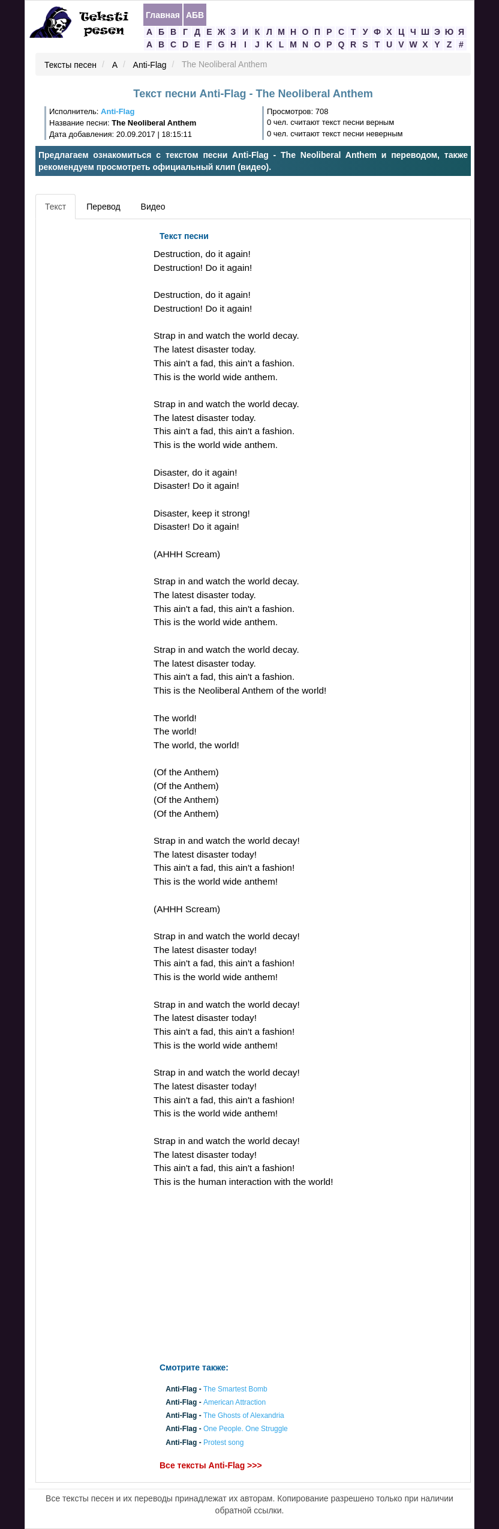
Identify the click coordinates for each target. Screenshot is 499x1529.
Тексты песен (70, 65)
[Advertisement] (93, 405)
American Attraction (234, 1402)
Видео (153, 206)
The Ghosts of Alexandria (243, 1416)
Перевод (103, 206)
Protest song (223, 1442)
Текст (55, 206)
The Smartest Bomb (235, 1389)
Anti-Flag (150, 65)
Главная (163, 15)
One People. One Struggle (245, 1429)
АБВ (195, 15)
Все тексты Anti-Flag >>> (211, 1465)
